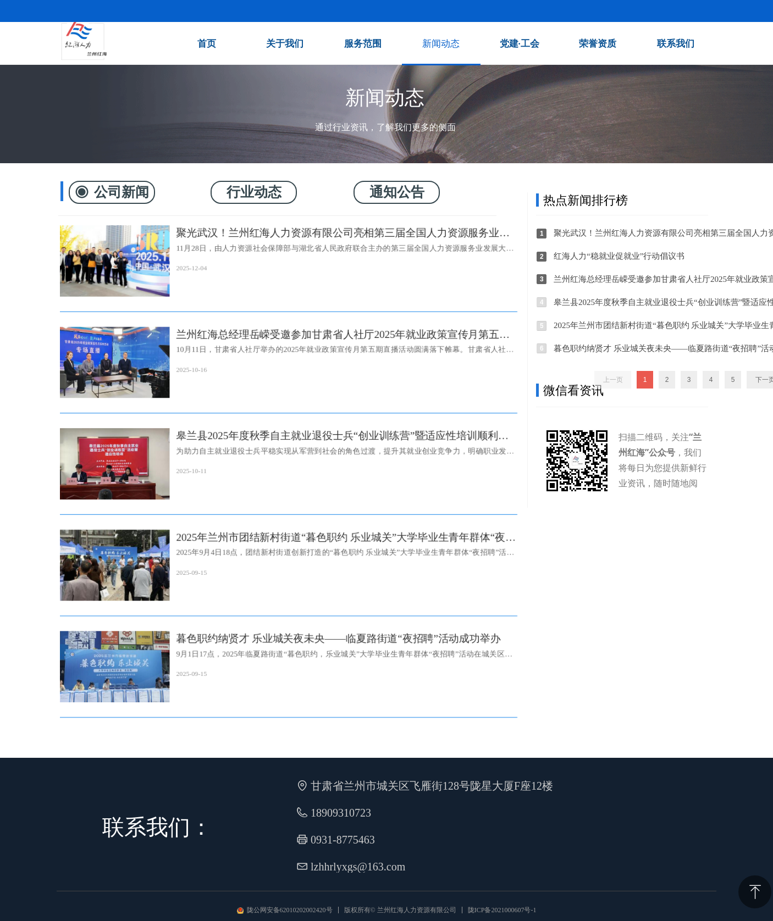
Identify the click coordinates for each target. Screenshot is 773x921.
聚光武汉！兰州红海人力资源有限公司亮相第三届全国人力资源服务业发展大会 (344, 227)
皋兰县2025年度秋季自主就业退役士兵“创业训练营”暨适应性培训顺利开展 (344, 435)
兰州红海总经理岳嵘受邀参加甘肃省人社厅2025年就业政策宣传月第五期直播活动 (344, 331)
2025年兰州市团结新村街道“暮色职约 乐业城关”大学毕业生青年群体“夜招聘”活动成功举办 (347, 540)
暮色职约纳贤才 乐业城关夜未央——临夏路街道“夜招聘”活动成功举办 (340, 643)
